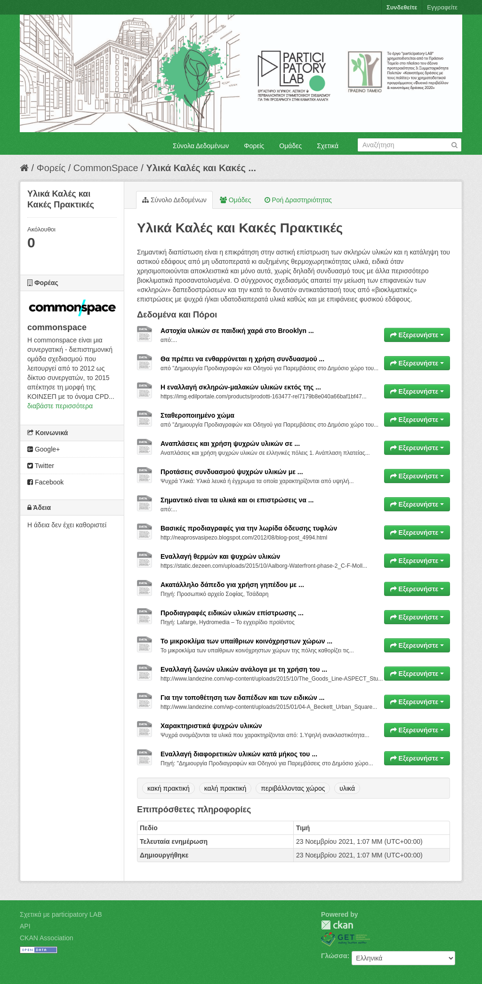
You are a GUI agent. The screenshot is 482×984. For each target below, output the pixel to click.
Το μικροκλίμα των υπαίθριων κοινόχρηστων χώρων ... (246, 641)
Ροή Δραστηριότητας (298, 200)
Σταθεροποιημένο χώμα (197, 415)
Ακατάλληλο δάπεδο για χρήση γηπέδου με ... (232, 584)
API (25, 926)
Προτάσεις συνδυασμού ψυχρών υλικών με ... (232, 472)
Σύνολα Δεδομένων (201, 146)
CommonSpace (105, 168)
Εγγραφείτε (442, 7)
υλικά (347, 788)
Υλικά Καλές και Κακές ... (201, 168)
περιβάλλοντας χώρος (293, 788)
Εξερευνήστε (417, 335)
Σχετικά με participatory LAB (61, 914)
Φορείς (254, 146)
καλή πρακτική (225, 788)
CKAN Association (46, 938)
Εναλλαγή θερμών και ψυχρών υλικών (220, 556)
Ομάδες (290, 146)
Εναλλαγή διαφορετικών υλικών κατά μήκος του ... (239, 754)
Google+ (43, 449)
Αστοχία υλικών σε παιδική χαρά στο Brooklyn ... (237, 330)
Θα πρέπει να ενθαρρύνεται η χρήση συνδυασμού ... (242, 359)
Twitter (40, 465)
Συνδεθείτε (401, 7)
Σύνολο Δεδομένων (174, 200)
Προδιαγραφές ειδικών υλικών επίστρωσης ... (232, 613)
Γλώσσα (334, 956)
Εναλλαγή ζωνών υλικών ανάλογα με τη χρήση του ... (244, 669)
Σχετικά (327, 146)
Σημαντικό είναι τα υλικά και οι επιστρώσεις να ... (237, 500)
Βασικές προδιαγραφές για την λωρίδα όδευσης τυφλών (249, 528)
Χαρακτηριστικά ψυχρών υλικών (211, 726)
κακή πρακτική (168, 788)
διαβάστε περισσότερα (60, 406)
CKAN (337, 925)
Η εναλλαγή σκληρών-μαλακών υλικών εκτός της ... (241, 387)
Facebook (45, 482)
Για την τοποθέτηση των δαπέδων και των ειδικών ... (242, 697)
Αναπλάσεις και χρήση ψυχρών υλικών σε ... (230, 443)
